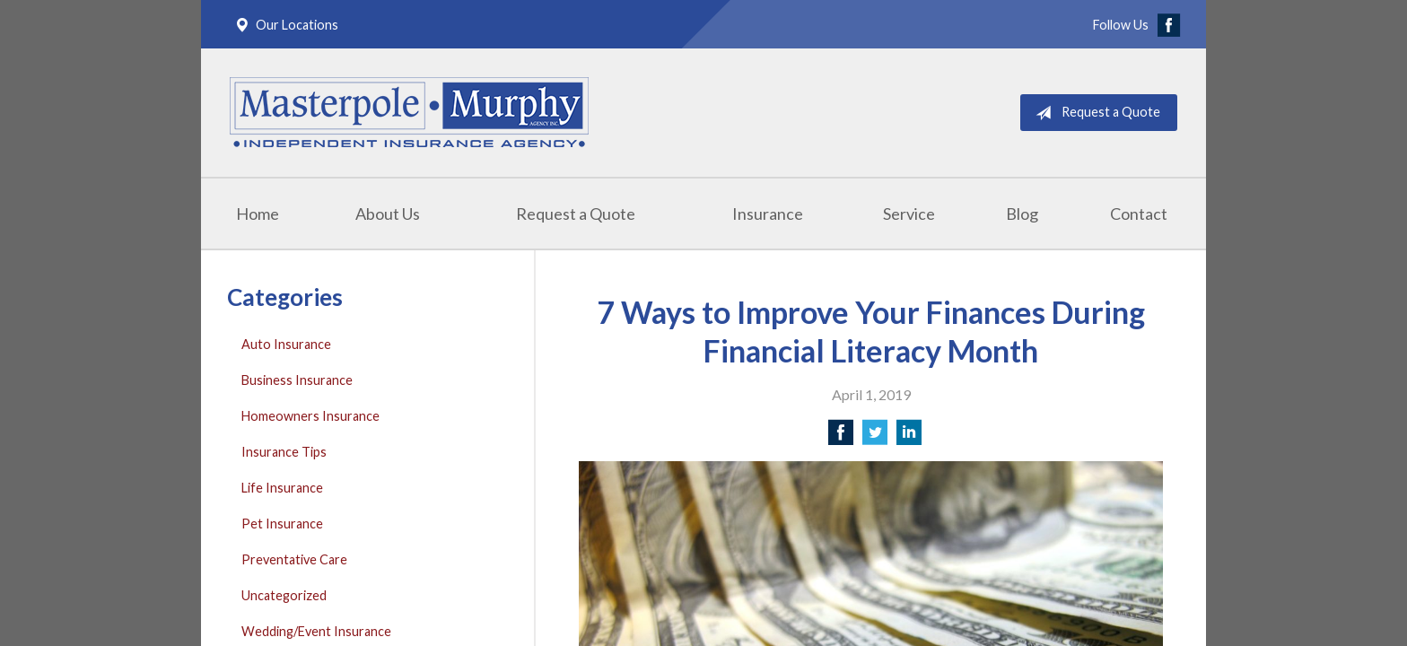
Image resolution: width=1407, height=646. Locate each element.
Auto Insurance (286, 344)
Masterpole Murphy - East (409, 112)
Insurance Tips (284, 451)
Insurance (767, 213)
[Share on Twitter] (874, 437)
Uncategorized (284, 595)
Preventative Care (294, 559)
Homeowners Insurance (310, 415)
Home (257, 213)
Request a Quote (1094, 113)
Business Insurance (297, 380)
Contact (1138, 213)
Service (909, 213)
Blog (1022, 213)
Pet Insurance (282, 523)
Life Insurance (282, 487)
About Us (387, 213)
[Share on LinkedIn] (909, 437)
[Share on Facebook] (840, 437)
